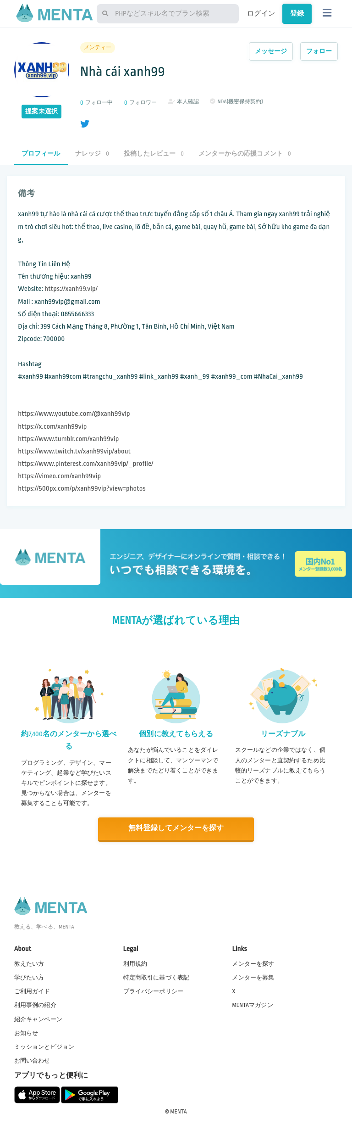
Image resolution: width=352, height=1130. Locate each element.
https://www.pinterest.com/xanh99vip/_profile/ (85, 464)
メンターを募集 (253, 977)
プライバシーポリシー (153, 991)
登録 (297, 13)
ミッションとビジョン (44, 1046)
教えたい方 (29, 963)
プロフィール (41, 153)
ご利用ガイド (32, 991)
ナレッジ (92, 153)
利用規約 (135, 963)
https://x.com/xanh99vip (52, 427)
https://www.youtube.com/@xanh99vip (74, 414)
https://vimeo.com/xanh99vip (59, 476)
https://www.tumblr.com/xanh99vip (68, 439)
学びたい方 (29, 977)
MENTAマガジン (252, 1004)
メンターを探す (253, 963)
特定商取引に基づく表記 (156, 977)
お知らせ (26, 1032)
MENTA (178, 1111)
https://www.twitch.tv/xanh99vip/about (74, 451)
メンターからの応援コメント (244, 153)
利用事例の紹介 (35, 1004)
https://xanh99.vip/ (71, 289)
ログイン (261, 13)
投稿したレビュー (154, 153)
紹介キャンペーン (38, 1018)
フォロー (319, 51)
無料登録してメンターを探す (176, 828)
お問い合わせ (32, 1060)
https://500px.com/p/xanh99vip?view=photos (81, 488)
